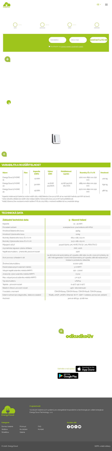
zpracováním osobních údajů (72, 47)
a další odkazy (105, 446)
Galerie (22, 432)
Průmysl (23, 426)
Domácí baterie (7, 426)
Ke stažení (23, 429)
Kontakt (41, 429)
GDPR (97, 446)
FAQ (39, 426)
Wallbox (5, 429)
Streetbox (5, 432)
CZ (98, 5)
